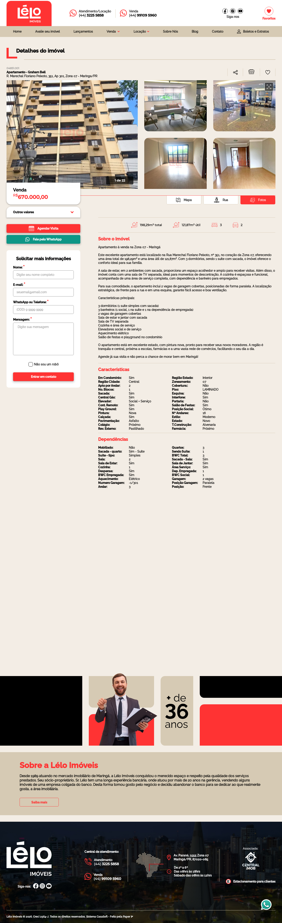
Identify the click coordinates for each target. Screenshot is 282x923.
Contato (217, 31)
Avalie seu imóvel (47, 31)
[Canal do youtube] (240, 11)
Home (17, 31)
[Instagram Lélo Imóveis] (232, 11)
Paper (128, 916)
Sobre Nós (170, 31)
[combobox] (113, 31)
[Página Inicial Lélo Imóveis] (29, 859)
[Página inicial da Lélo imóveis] (29, 13)
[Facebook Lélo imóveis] (225, 11)
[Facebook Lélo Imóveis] (36, 886)
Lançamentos (83, 31)
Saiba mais (39, 802)
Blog (195, 31)
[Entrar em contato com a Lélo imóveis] (90, 13)
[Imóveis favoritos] (268, 13)
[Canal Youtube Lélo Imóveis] (49, 886)
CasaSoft (102, 916)
